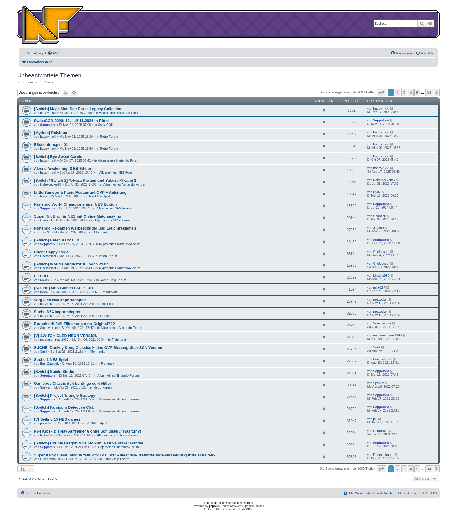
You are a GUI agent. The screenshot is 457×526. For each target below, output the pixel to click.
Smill (43, 351)
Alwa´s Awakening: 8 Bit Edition (63, 168)
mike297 (46, 292)
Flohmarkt (101, 232)
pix (42, 423)
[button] (381, 92)
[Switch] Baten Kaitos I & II (58, 240)
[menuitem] (53, 53)
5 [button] (417, 92)
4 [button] (410, 92)
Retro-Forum (109, 136)
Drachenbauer (50, 459)
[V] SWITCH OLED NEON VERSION (66, 335)
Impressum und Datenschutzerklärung (228, 502)
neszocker (47, 304)
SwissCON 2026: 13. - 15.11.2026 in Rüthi (71, 121)
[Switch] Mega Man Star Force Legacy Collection (78, 109)
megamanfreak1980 (54, 339)
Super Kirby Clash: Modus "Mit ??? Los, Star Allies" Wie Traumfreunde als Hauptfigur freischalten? (125, 455)
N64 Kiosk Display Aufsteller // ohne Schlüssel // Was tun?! (87, 431)
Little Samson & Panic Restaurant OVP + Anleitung (80, 192)
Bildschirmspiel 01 (51, 144)
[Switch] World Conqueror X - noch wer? (71, 264)
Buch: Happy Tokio (51, 252)
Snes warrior (49, 327)
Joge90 (45, 232)
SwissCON (105, 124)
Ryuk (43, 196)
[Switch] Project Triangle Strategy (64, 395)
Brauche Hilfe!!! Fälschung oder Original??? (74, 324)
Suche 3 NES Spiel (51, 359)
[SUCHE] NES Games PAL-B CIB (63, 288)
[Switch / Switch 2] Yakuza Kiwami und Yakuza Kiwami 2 (85, 180)
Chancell (46, 220)
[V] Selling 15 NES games (57, 419)
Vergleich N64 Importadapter (60, 300)
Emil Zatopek (49, 363)
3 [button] (404, 92)
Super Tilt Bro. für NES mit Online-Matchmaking (77, 216)
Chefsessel (48, 256)
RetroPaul (47, 435)
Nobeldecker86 (50, 184)
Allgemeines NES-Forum (116, 172)
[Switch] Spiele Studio (54, 371)
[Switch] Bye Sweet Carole (58, 156)
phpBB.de (247, 509)
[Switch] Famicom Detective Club (64, 407)
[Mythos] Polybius (50, 132)
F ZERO (41, 276)
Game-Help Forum (113, 280)
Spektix (45, 387)
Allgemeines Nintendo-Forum (119, 112)
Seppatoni (47, 124)
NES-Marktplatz (100, 196)
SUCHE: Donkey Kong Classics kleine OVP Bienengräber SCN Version (98, 347)
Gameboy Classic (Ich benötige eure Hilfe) (72, 383)
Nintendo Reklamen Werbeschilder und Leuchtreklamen (85, 228)
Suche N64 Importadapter (57, 312)
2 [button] (397, 92)
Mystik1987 (48, 280)
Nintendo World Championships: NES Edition (75, 204)
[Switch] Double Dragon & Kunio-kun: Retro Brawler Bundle (88, 443)
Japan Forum (107, 256)
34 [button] (429, 92)
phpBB (213, 506)
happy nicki (48, 112)
